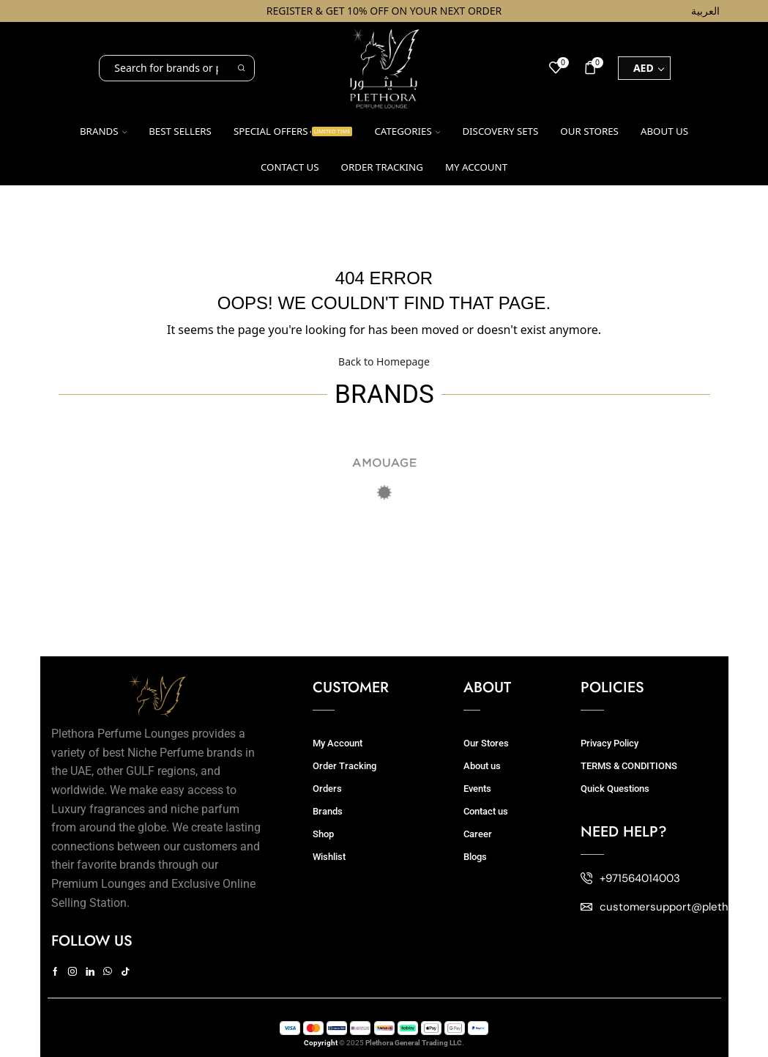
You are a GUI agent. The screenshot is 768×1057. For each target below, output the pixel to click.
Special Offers (293, 131)
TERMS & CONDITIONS (629, 765)
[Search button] (241, 68)
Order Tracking (382, 167)
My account (476, 167)
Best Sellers (180, 131)
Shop (323, 833)
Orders (327, 788)
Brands (103, 131)
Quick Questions (615, 788)
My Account (337, 743)
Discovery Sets (500, 131)
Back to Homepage (384, 361)
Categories (407, 131)
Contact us (290, 167)
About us (664, 131)
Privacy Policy (609, 743)
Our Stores (589, 131)
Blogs (475, 856)
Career (477, 833)
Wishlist (329, 856)
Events (477, 788)
